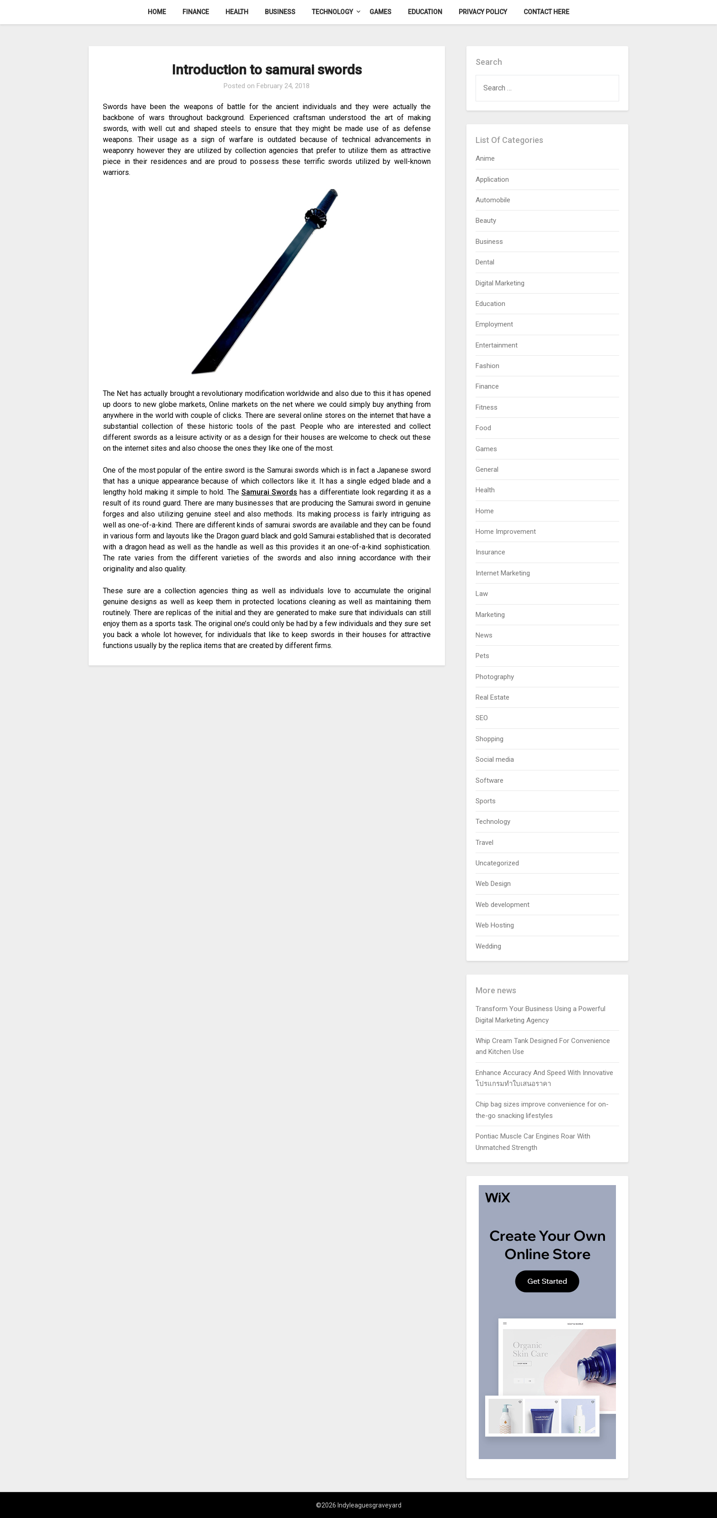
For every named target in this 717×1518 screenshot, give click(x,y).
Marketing (490, 615)
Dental (485, 262)
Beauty (486, 220)
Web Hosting (495, 925)
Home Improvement (506, 531)
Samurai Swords (269, 492)
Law (482, 594)
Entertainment (497, 345)
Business (280, 12)
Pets (482, 656)
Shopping (489, 739)
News (484, 635)
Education (425, 12)
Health (236, 12)
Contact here (546, 12)
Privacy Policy (483, 12)
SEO (482, 718)
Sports (486, 801)
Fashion (487, 366)
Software (489, 780)
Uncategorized (497, 863)
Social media (495, 759)
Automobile (493, 200)
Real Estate (492, 697)
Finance (195, 12)
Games (380, 12)
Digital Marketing (500, 283)
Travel (484, 842)
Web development (503, 905)
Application (492, 179)
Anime (485, 158)
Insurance (490, 552)
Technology (332, 12)
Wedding (488, 946)
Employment (494, 324)
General (487, 469)
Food (483, 428)
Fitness (487, 407)
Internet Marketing (503, 573)
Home (157, 12)
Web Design (493, 884)
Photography (495, 677)
